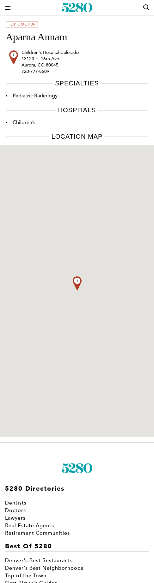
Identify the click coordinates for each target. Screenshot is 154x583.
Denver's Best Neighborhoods (44, 568)
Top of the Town (25, 576)
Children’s (24, 122)
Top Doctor (22, 24)
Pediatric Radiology (35, 96)
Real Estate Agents (29, 525)
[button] (77, 283)
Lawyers (15, 518)
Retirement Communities (37, 533)
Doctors (15, 510)
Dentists (16, 503)
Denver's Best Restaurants (39, 560)
